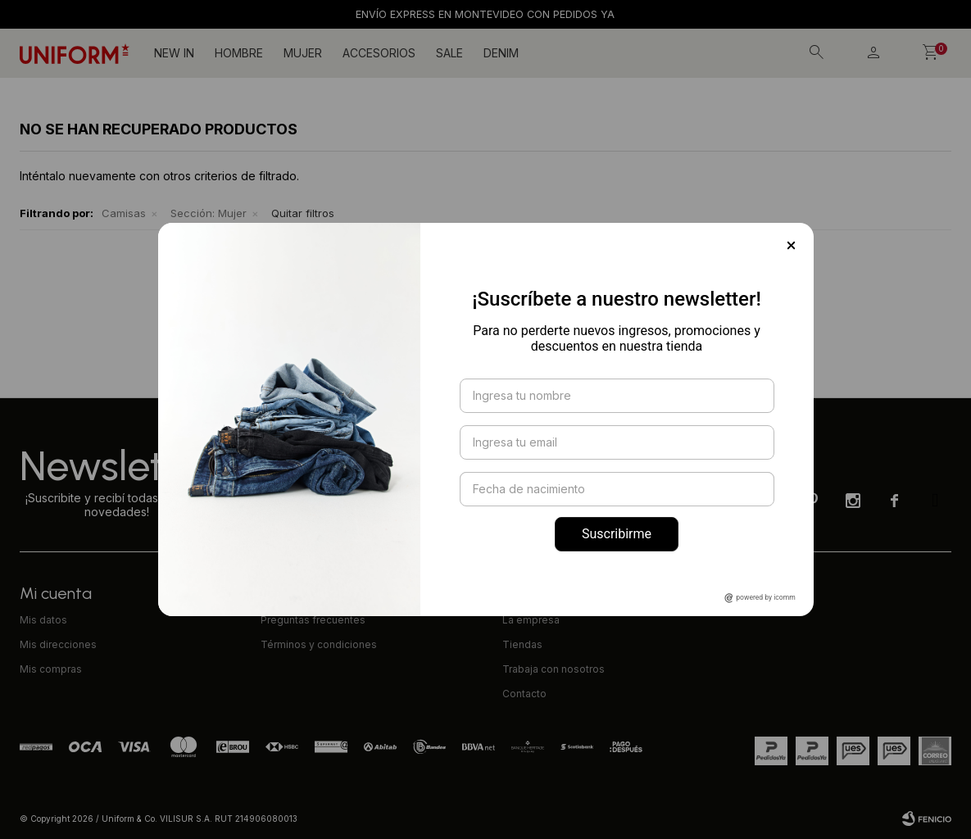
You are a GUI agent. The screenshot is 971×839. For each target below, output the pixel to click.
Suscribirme (616, 534)
